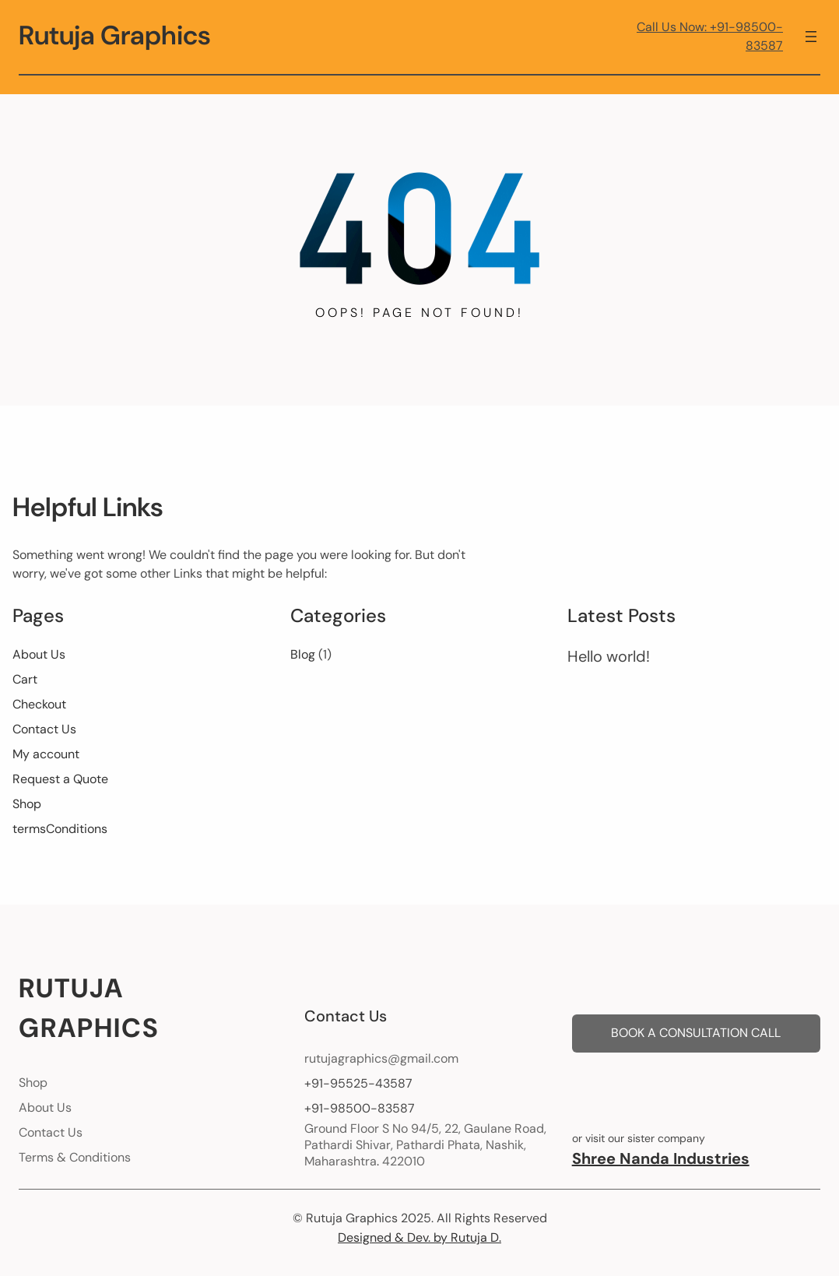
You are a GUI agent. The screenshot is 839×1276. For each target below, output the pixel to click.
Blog (302, 654)
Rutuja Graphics (115, 35)
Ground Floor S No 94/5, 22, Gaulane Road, (425, 1128)
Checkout (39, 704)
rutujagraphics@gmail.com (381, 1058)
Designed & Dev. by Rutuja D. (419, 1237)
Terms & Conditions (75, 1157)
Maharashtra (340, 1161)
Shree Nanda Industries (660, 1158)
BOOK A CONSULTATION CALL (696, 1033)
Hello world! (608, 656)
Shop (26, 804)
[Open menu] (811, 36)
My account (45, 754)
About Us (38, 654)
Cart (24, 679)
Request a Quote (60, 779)
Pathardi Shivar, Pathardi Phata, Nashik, (415, 1145)
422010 (403, 1161)
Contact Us (44, 729)
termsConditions (59, 829)
